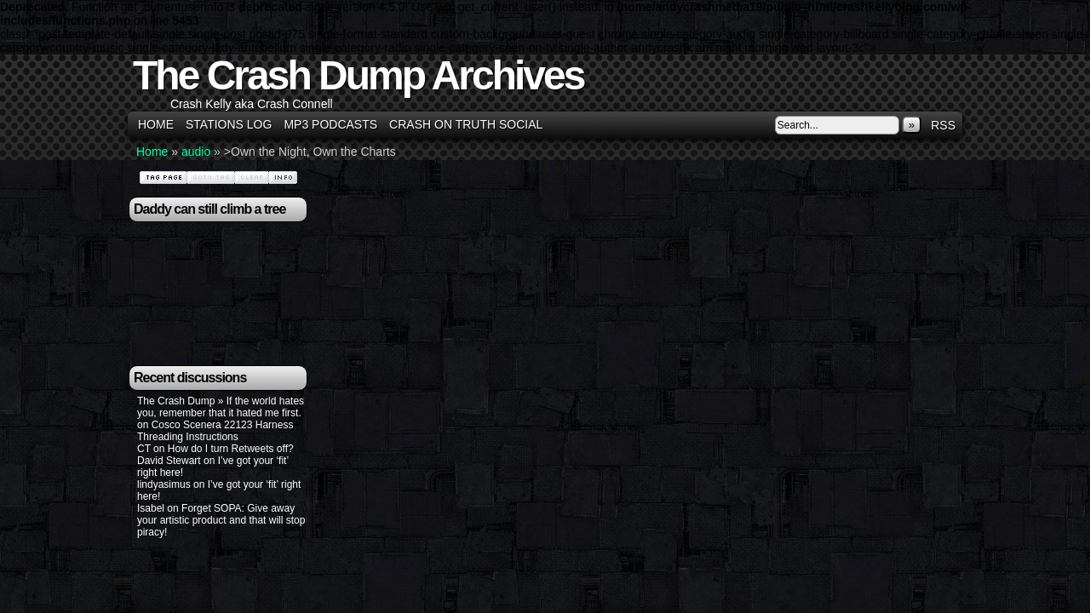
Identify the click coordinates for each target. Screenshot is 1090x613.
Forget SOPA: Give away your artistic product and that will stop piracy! (221, 520)
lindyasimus (164, 484)
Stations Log (229, 124)
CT (144, 449)
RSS (943, 125)
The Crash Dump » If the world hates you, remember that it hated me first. (220, 407)
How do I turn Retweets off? (231, 449)
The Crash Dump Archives (358, 75)
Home (156, 124)
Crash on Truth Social (465, 124)
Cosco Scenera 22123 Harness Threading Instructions (215, 431)
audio (195, 151)
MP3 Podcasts (330, 124)
